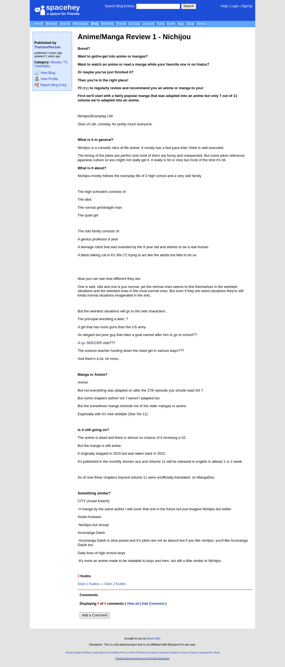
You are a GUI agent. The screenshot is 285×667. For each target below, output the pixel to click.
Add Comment (153, 604)
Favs (160, 24)
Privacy (142, 652)
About (201, 24)
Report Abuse (179, 652)
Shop (190, 24)
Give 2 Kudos (115, 584)
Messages (80, 24)
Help (224, 6)
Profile (46, 78)
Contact (164, 652)
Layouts (148, 24)
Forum (121, 24)
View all (133, 604)
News (78, 652)
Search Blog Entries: (120, 6)
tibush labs (153, 638)
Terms (132, 652)
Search (188, 6)
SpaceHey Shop (210, 652)
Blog (95, 24)
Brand (103, 652)
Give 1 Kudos (88, 584)
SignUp (247, 6)
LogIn (234, 6)
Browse (51, 24)
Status (194, 652)
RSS (123, 652)
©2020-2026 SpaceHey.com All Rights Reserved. (142, 658)
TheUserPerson (47, 47)
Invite (171, 24)
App (180, 24)
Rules (87, 652)
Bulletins (107, 24)
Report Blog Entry (51, 85)
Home (38, 24)
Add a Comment (94, 615)
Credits (114, 652)
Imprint (153, 652)
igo (83, 343)
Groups (134, 24)
